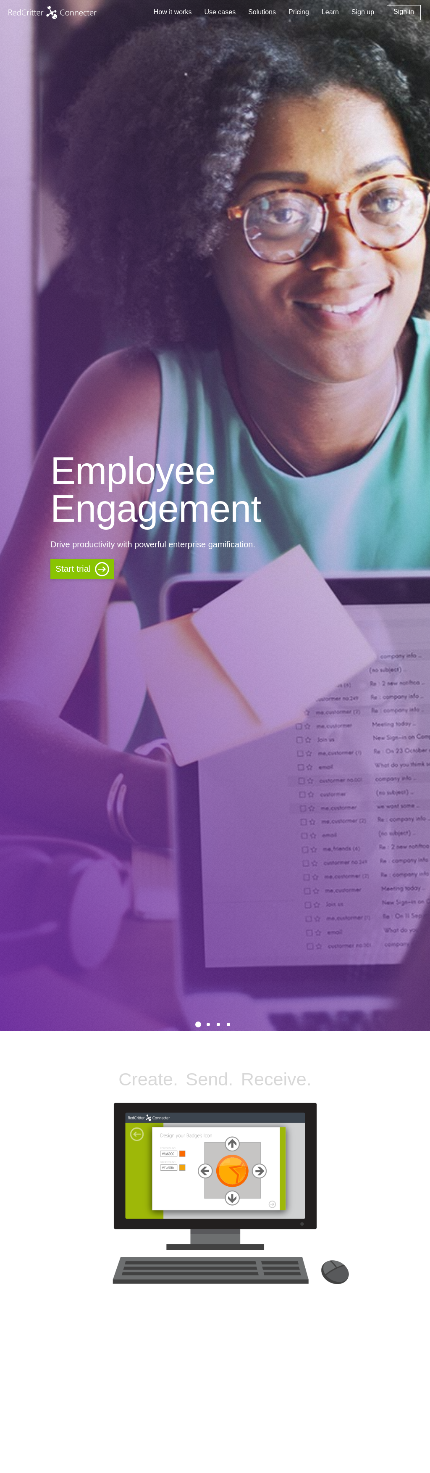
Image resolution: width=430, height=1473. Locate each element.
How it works (173, 12)
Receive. (276, 1079)
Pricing (298, 12)
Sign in (403, 11)
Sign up (362, 12)
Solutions (262, 12)
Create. (148, 1079)
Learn (330, 12)
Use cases (220, 12)
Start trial (73, 568)
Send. (209, 1079)
